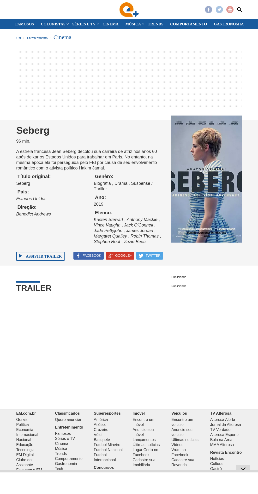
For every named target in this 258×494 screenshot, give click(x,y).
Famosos (63, 433)
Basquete (102, 440)
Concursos (104, 467)
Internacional (27, 435)
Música (61, 449)
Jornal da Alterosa (225, 425)
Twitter (219, 9)
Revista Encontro (226, 452)
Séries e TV (65, 438)
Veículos (179, 413)
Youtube (230, 9)
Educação (24, 445)
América (101, 420)
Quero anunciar (68, 420)
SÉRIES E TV (84, 24)
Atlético (100, 425)
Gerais (22, 420)
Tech (59, 469)
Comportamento (69, 459)
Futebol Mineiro (107, 445)
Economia (24, 430)
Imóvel (138, 413)
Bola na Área (221, 440)
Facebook (208, 9)
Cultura (216, 464)
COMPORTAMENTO (188, 24)
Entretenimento (69, 427)
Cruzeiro (101, 430)
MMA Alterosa (222, 445)
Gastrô (216, 469)
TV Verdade (220, 430)
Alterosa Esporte (224, 435)
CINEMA (110, 24)
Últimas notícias (146, 445)
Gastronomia (66, 464)
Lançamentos (144, 440)
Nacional (23, 440)
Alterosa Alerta (222, 420)
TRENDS (155, 24)
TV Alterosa (220, 413)
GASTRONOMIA (229, 24)
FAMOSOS (24, 24)
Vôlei (98, 435)
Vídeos (177, 445)
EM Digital (25, 455)
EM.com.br (26, 413)
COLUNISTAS (53, 24)
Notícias (217, 459)
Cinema (61, 444)
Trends (61, 454)
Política (22, 425)
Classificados (67, 413)
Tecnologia (25, 450)
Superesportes (107, 413)
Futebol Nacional (108, 450)
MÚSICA (133, 24)
